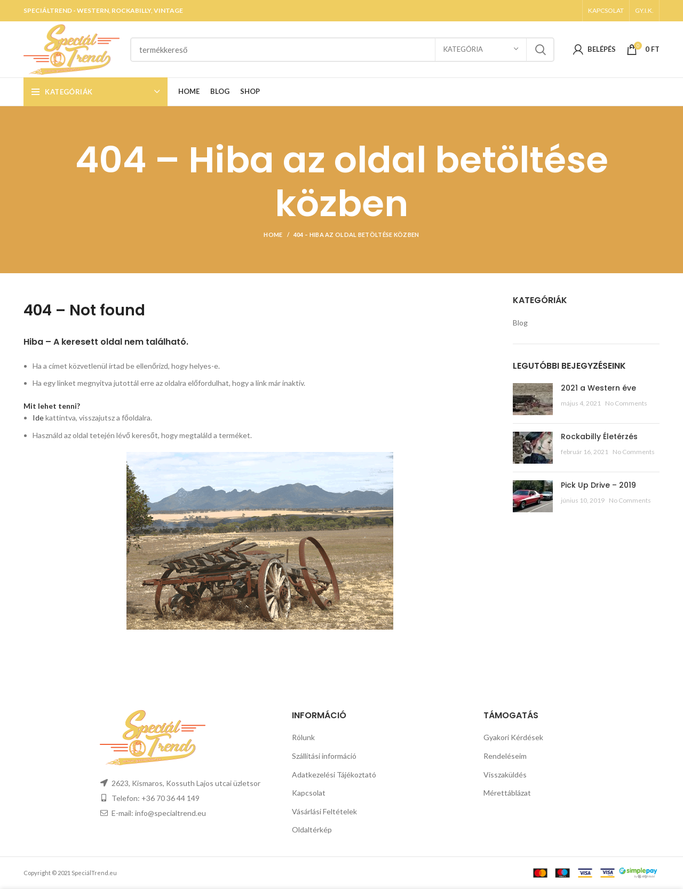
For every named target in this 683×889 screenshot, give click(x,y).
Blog (520, 322)
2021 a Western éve (598, 388)
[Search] (342, 49)
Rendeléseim (505, 755)
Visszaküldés (505, 774)
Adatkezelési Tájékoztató (334, 774)
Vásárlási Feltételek (324, 811)
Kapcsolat (308, 792)
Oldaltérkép (312, 829)
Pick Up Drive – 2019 (598, 485)
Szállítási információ (324, 755)
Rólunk (303, 737)
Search (540, 49)
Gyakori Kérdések (513, 737)
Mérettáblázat (507, 792)
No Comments (626, 403)
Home (273, 234)
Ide (38, 417)
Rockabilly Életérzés (599, 436)
